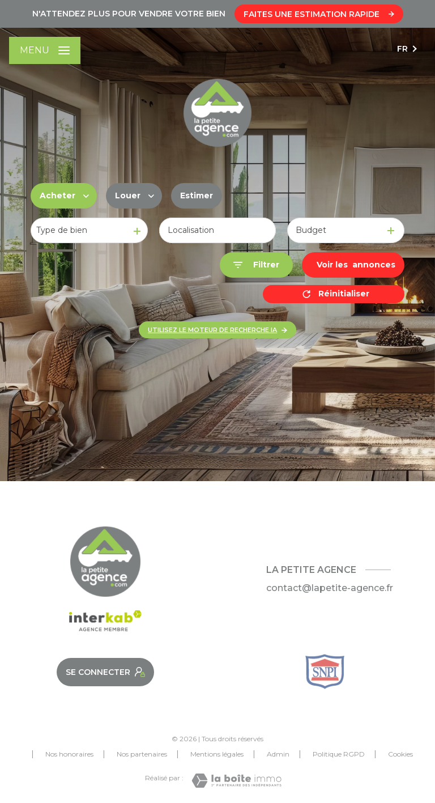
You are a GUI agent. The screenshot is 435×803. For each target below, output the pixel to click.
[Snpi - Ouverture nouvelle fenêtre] (325, 671)
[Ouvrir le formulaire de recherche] (256, 265)
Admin (278, 754)
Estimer (196, 195)
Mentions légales (217, 754)
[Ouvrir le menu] (44, 50)
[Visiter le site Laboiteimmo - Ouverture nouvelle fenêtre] (236, 781)
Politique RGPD (339, 754)
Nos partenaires (142, 754)
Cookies (400, 754)
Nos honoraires (69, 754)
